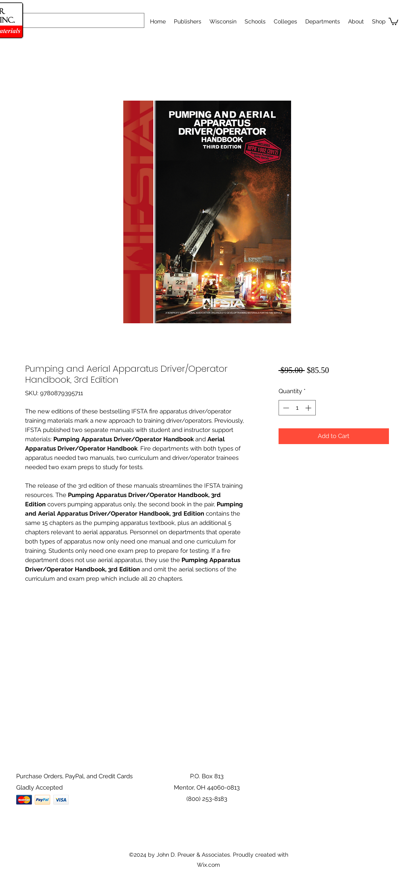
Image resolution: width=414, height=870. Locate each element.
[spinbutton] (297, 407)
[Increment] (309, 407)
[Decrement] (285, 407)
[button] (255, 21)
